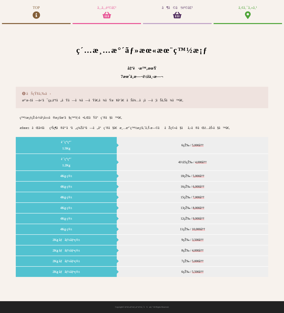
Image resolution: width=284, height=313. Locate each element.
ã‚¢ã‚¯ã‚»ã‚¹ (248, 12)
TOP (36, 12)
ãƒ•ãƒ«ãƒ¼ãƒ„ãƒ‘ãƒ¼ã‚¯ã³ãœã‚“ (139, 307)
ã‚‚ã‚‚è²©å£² (107, 12)
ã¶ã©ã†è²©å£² (177, 12)
